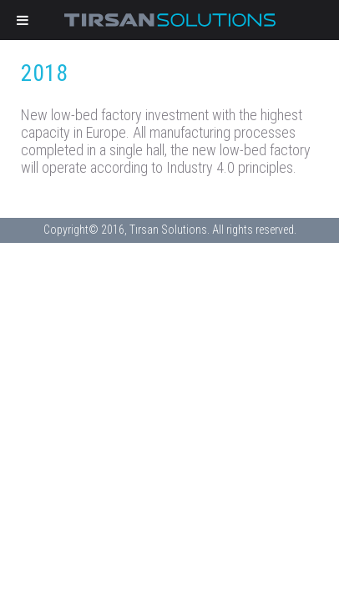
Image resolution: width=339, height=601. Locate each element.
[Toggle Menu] (22, 20)
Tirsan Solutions (169, 20)
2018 (44, 73)
